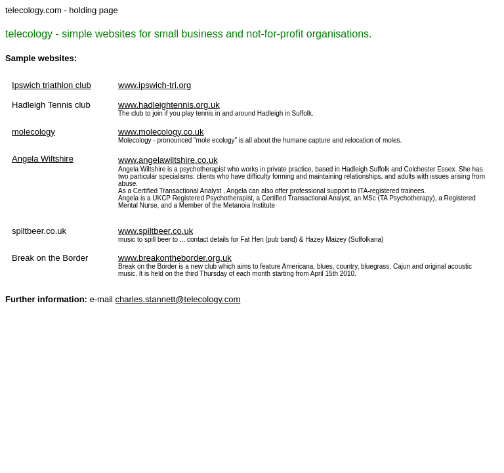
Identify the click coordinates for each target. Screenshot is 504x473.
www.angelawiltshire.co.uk (168, 160)
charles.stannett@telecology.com (178, 299)
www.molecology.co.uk (161, 132)
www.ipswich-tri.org (154, 85)
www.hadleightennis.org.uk (169, 105)
